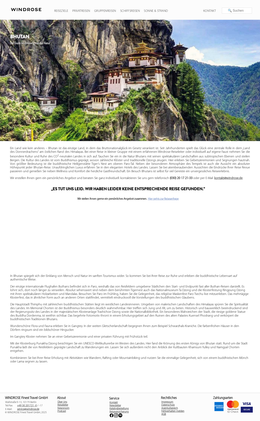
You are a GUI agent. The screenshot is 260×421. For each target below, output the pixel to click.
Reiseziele (61, 11)
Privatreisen (81, 11)
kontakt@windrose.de (228, 178)
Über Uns (62, 402)
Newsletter (115, 405)
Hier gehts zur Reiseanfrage (163, 198)
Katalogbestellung (119, 408)
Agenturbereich (169, 408)
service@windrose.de (28, 409)
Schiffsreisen (130, 11)
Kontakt (209, 11)
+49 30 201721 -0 (27, 405)
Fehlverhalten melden (172, 411)
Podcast (61, 411)
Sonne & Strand (156, 11)
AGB (163, 414)
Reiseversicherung (119, 412)
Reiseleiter (62, 405)
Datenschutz (168, 405)
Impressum (167, 402)
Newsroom (63, 408)
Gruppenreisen (105, 11)
